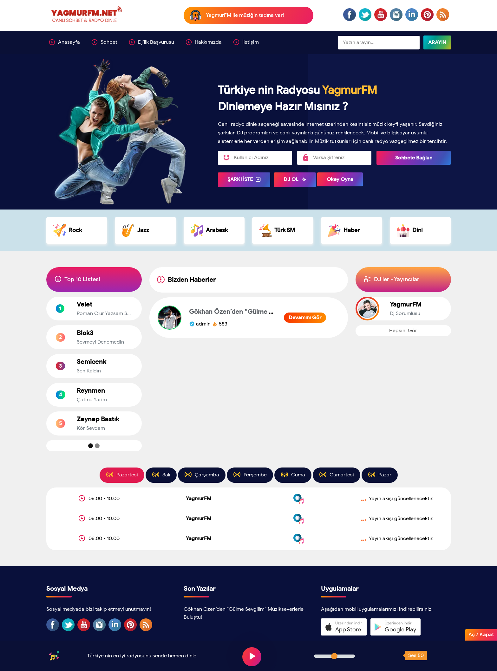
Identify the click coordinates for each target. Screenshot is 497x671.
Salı (161, 474)
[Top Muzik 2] (97, 445)
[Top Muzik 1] (90, 445)
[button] (344, 627)
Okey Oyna (340, 179)
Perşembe (250, 474)
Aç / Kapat (481, 634)
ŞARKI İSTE (244, 179)
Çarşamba (201, 474)
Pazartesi (122, 474)
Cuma (293, 474)
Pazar (379, 474)
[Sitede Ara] (379, 43)
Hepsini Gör (403, 330)
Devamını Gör (305, 317)
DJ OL (295, 179)
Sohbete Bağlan (413, 158)
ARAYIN (437, 42)
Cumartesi (336, 474)
